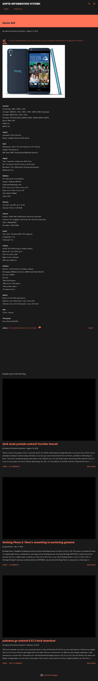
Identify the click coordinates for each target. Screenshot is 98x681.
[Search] (89, 3)
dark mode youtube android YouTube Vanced (30, 444)
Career (4, 9)
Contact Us (17, 9)
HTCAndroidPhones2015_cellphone (22, 328)
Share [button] (90, 328)
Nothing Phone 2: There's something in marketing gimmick (38, 542)
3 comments (14, 565)
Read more (91, 466)
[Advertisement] (49, 351)
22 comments (14, 466)
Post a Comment (15, 663)
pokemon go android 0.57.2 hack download (28, 640)
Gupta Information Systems (21, 3)
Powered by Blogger (49, 675)
